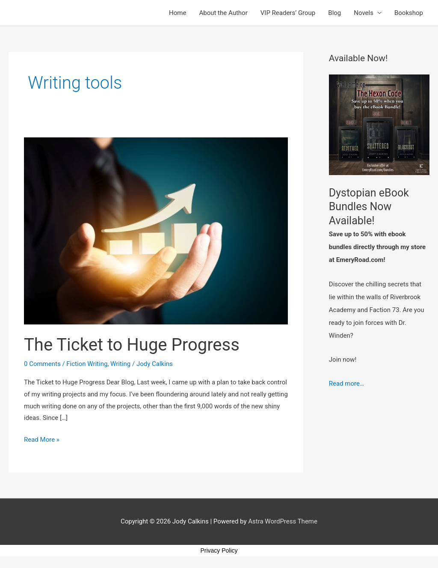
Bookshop (408, 13)
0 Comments (42, 364)
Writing (120, 364)
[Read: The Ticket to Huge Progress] (156, 230)
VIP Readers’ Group (288, 13)
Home (177, 13)
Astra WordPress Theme (282, 521)
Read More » (41, 438)
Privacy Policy (218, 550)
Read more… (346, 383)
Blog (334, 13)
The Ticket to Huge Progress (132, 345)
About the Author (223, 13)
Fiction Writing (86, 364)
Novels (363, 13)
